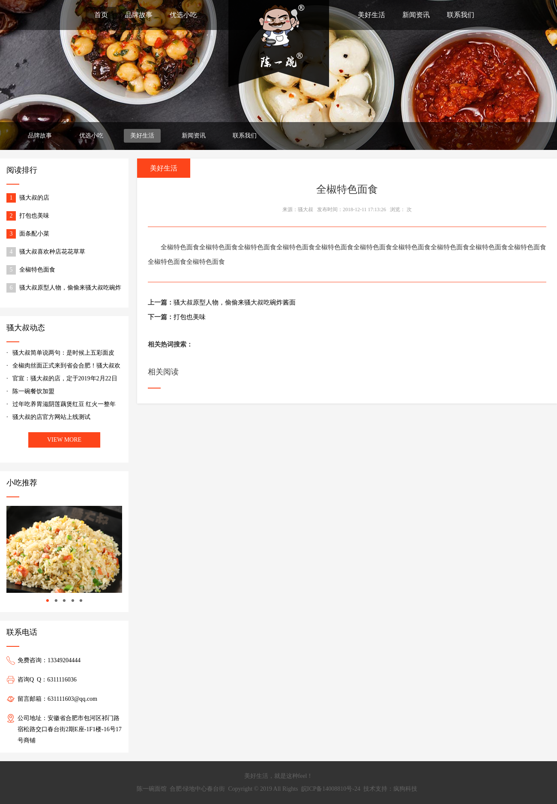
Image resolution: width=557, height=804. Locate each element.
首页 (101, 14)
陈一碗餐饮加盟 (33, 391)
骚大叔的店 (34, 197)
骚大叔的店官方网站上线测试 (51, 417)
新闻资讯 (416, 14)
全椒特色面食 (37, 269)
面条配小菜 (34, 233)
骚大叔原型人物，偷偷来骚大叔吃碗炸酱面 (70, 288)
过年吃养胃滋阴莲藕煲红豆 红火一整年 (64, 404)
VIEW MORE (64, 439)
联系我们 (460, 14)
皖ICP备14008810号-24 (330, 789)
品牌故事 (139, 14)
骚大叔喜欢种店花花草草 (52, 251)
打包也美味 (34, 215)
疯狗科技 (405, 789)
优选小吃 (183, 14)
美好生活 (371, 14)
